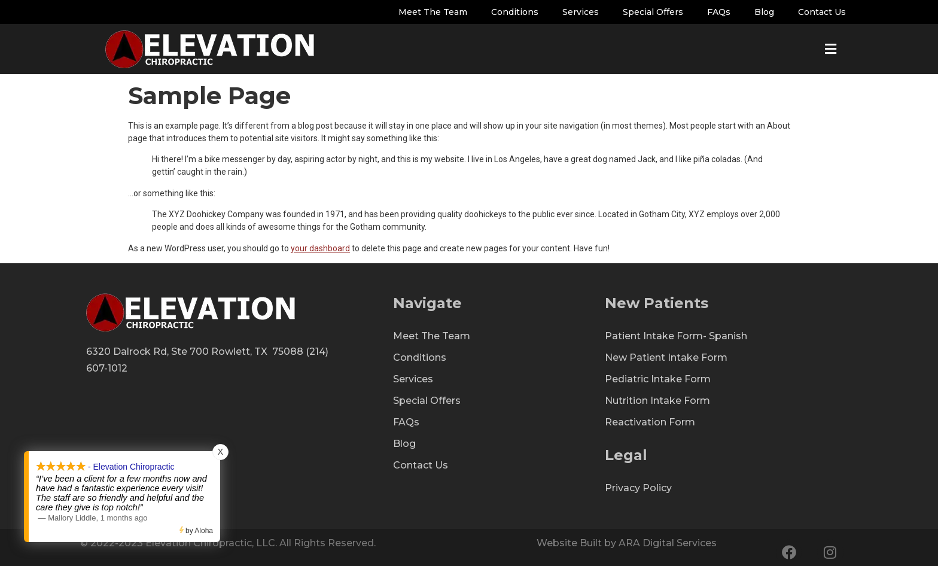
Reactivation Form (650, 422)
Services (580, 12)
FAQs (718, 12)
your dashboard (320, 248)
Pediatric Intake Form (658, 379)
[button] (830, 39)
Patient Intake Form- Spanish (676, 336)
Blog (764, 12)
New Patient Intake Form (666, 357)
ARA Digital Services (668, 543)
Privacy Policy (638, 488)
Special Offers (653, 12)
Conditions (514, 12)
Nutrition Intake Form (657, 400)
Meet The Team (432, 12)
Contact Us (822, 12)
